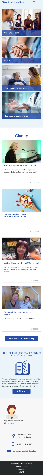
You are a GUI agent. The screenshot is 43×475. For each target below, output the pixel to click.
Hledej (38, 2)
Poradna (7, 60)
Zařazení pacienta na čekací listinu (20, 165)
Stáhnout (21, 391)
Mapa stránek (22, 469)
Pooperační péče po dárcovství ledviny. (18, 313)
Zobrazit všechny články (21, 338)
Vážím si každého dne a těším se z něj (21, 263)
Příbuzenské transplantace (16, 88)
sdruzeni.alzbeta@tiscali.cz (24, 451)
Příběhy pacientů (11, 33)
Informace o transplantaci (15, 116)
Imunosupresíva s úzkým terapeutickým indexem (15, 215)
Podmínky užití (21, 466)
